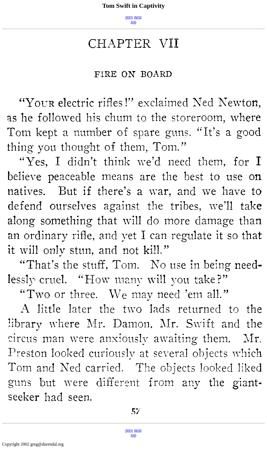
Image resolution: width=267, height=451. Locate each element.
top (133, 22)
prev (129, 17)
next (138, 17)
